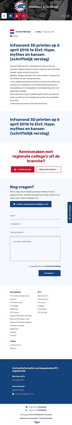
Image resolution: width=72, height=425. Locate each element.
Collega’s (41, 306)
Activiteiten (42, 309)
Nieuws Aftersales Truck (19, 319)
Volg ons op (36, 407)
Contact (13, 335)
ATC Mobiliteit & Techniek (42, 415)
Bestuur (13, 348)
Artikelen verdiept (17, 325)
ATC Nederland (16, 302)
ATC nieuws (14, 312)
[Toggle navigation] (68, 15)
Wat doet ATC (43, 296)
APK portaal (42, 312)
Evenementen (43, 299)
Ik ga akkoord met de (45, 266)
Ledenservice (15, 345)
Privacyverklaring (45, 418)
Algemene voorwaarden (29, 418)
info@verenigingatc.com (24, 394)
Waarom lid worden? (47, 169)
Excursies (41, 302)
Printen (14, 36)
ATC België (14, 306)
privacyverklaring (53, 266)
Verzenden (48, 273)
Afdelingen (14, 309)
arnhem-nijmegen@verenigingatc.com (30, 204)
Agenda (13, 332)
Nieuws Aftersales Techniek (21, 315)
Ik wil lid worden (22, 169)
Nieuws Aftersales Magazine (21, 322)
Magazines (14, 329)
